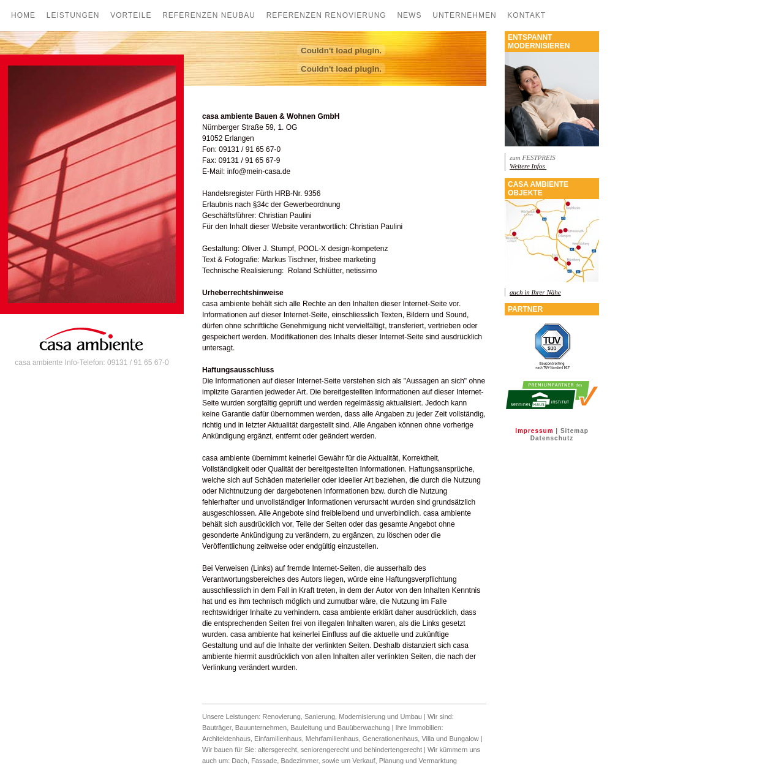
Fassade (264, 760)
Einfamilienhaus (278, 738)
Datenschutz (551, 438)
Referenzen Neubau (208, 15)
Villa (427, 738)
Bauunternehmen (261, 727)
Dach (239, 760)
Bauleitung (306, 727)
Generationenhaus (390, 738)
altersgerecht (277, 749)
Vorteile (130, 15)
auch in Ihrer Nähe (535, 292)
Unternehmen (464, 15)
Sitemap (574, 430)
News (409, 15)
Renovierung (281, 716)
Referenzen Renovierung (326, 15)
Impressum (534, 430)
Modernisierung (362, 716)
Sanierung (319, 716)
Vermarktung (438, 760)
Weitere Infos (528, 166)
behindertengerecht (393, 749)
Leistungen (73, 15)
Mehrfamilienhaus (332, 738)
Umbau (411, 716)
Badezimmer (299, 760)
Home (23, 15)
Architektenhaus (226, 738)
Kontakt (526, 15)
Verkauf (363, 760)
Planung (392, 760)
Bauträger (217, 727)
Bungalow (463, 738)
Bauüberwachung (363, 727)
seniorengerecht (325, 749)
